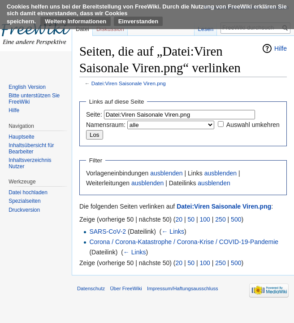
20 (179, 219)
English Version (27, 87)
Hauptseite (21, 137)
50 (191, 219)
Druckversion (24, 210)
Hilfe (280, 48)
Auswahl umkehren (253, 124)
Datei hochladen (28, 192)
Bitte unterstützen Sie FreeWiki (34, 98)
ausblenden (166, 173)
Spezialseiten (24, 201)
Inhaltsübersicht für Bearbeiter (31, 148)
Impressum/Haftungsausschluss (182, 288)
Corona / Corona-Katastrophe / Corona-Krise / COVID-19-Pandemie (183, 241)
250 (220, 219)
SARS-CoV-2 (107, 231)
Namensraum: (105, 124)
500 (236, 219)
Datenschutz (91, 288)
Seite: (94, 114)
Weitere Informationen (75, 21)
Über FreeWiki (126, 288)
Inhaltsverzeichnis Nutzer (30, 163)
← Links (172, 231)
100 (205, 219)
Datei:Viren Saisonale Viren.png (128, 83)
